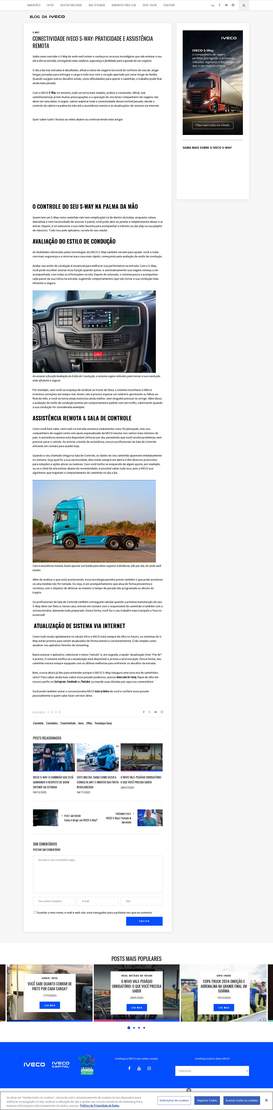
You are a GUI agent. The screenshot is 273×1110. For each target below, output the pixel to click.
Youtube (85, 681)
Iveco (54, 978)
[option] (49, 993)
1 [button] (128, 1027)
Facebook (72, 681)
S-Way (52, 92)
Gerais (46, 978)
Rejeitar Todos (207, 1100)
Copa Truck (224, 975)
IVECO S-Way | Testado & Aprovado (118, 820)
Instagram (60, 681)
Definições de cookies (174, 1100)
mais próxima (102, 691)
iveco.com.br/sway (126, 677)
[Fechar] (266, 1100)
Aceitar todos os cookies (242, 1100)
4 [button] (144, 1028)
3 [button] (139, 1028)
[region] (136, 1101)
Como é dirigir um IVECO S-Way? (80, 820)
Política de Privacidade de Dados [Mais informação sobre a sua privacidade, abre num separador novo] (99, 1105)
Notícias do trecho (140, 975)
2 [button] (134, 1028)
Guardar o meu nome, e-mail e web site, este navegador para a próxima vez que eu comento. (94, 912)
